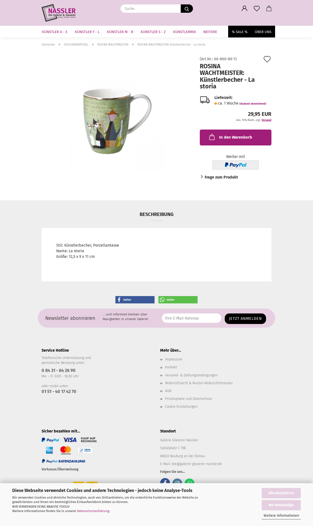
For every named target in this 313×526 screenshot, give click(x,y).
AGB (168, 391)
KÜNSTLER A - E (54, 32)
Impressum (173, 359)
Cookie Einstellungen (181, 407)
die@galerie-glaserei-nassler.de (197, 464)
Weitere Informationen (281, 516)
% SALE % (239, 32)
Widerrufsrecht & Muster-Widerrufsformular (199, 383)
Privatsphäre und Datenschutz (188, 399)
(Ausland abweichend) (252, 103)
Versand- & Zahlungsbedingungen (191, 375)
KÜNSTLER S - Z (153, 32)
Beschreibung (157, 214)
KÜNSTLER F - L (87, 32)
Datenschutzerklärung (93, 511)
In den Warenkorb (230, 137)
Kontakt (171, 367)
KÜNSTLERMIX (184, 32)
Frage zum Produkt (221, 177)
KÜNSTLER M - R (120, 32)
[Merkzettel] (257, 8)
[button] (244, 8)
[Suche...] (187, 8)
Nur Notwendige (281, 505)
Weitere (210, 32)
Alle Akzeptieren (281, 493)
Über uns (263, 32)
